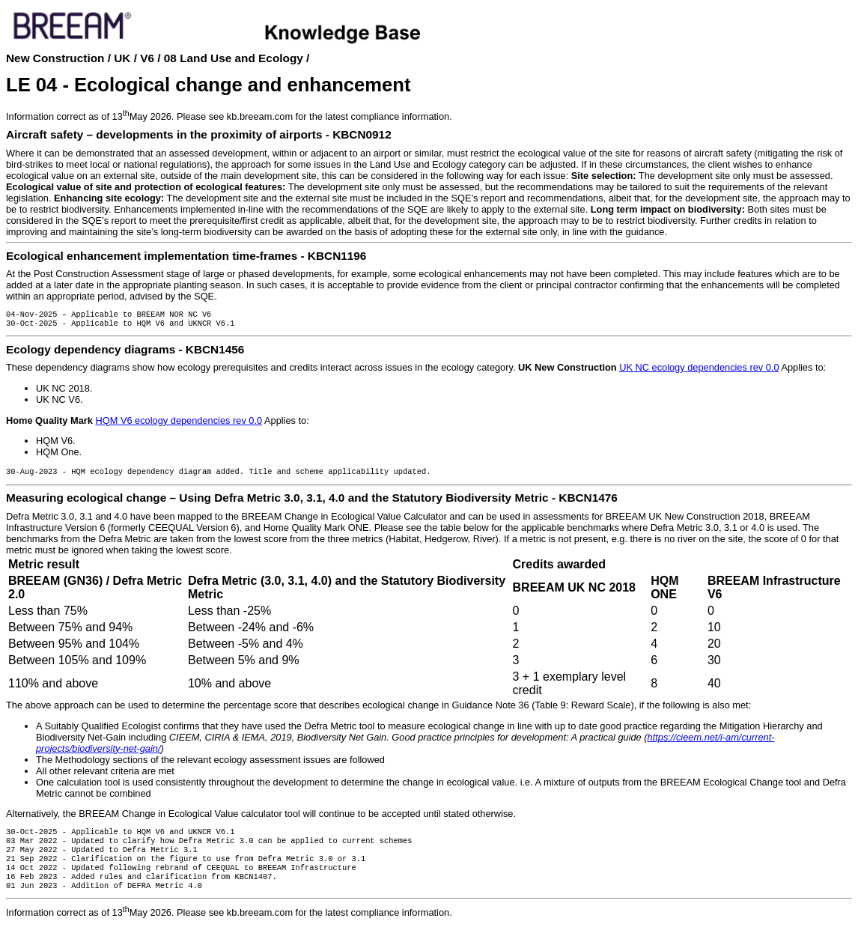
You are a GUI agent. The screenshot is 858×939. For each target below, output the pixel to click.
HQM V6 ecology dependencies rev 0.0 (178, 423)
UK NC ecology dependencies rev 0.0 (699, 370)
